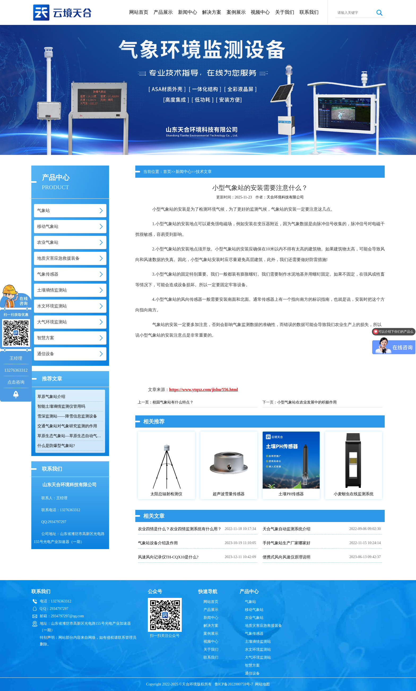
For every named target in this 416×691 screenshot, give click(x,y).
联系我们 (309, 12)
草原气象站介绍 (51, 396)
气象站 (250, 602)
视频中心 (260, 12)
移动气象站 (254, 610)
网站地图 (262, 684)
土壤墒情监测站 (258, 642)
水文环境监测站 (258, 649)
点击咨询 (15, 382)
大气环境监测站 (258, 657)
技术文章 (204, 172)
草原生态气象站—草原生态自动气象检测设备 (70, 436)
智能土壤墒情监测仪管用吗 (61, 406)
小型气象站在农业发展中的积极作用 (307, 402)
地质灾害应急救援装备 (263, 626)
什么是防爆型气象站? (56, 446)
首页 (167, 172)
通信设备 (252, 673)
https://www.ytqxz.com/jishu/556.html (203, 389)
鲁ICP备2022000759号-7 (234, 684)
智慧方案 (252, 665)
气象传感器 (254, 634)
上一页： (145, 402)
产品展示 (163, 12)
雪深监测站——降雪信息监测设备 (67, 416)
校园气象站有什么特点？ (173, 402)
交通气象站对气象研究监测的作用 (67, 426)
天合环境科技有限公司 (285, 197)
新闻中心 (187, 12)
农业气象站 (254, 618)
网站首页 (138, 12)
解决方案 (211, 12)
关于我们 (284, 12)
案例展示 (236, 12)
